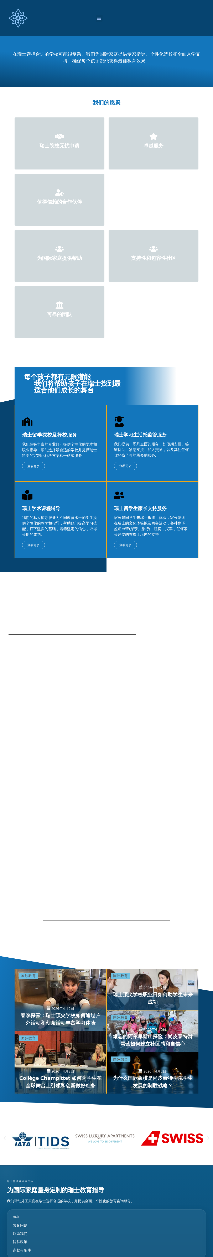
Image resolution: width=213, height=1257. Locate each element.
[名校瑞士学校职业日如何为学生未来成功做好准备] (152, 989)
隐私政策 (20, 1242)
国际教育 (28, 975)
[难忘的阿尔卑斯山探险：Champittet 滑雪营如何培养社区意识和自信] (152, 1031)
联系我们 (20, 1233)
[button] (99, 18)
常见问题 (20, 1225)
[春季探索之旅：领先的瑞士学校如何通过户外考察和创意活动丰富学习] (60, 1000)
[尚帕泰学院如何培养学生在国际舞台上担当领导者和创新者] (60, 1062)
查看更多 (33, 466)
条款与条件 (22, 1250)
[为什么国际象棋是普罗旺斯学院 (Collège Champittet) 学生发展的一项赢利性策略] (152, 1073)
